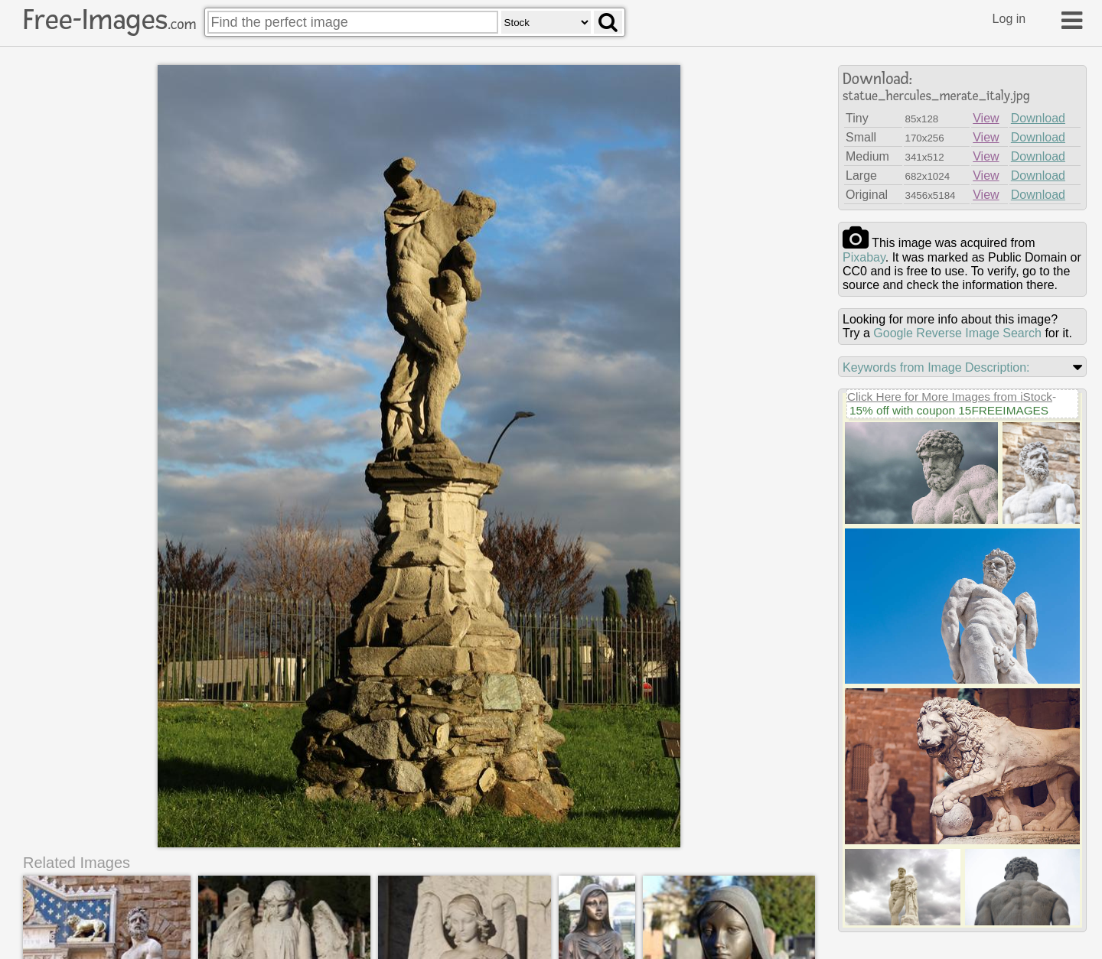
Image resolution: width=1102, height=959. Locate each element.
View (986, 118)
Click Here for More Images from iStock (949, 396)
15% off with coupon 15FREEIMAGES (948, 410)
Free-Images (109, 19)
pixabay (864, 257)
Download (1038, 118)
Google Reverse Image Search (957, 333)
